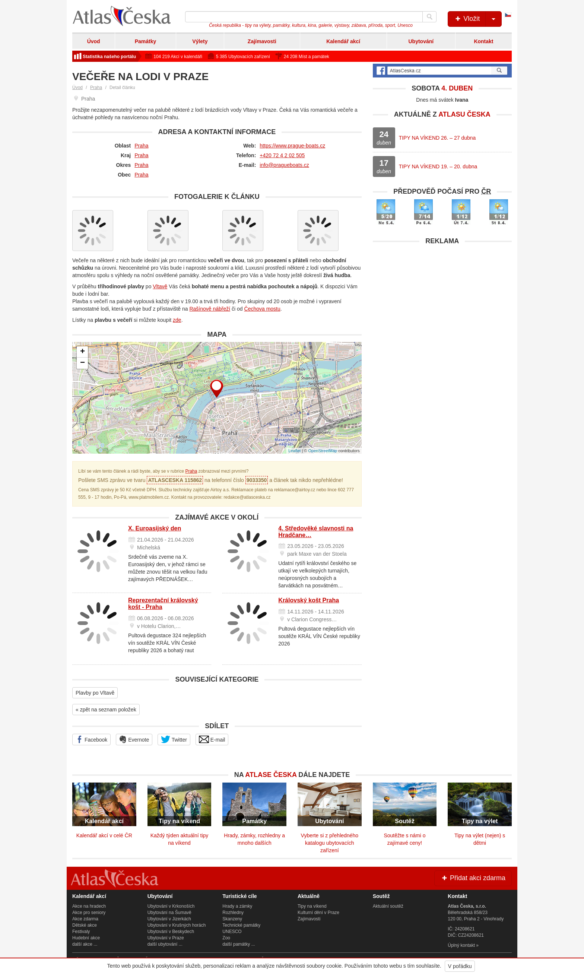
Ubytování (421, 41)
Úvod (93, 41)
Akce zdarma (85, 918)
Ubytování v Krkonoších (171, 906)
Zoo (226, 937)
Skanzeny (232, 918)
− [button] (82, 363)
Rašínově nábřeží (209, 309)
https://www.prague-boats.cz (292, 146)
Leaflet (294, 450)
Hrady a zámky (237, 906)
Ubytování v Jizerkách (169, 918)
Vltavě (160, 286)
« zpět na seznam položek (106, 710)
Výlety (199, 41)
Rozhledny (233, 912)
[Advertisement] (442, 301)
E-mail (212, 739)
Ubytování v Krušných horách (176, 925)
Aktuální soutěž (388, 906)
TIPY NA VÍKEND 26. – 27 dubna (437, 138)
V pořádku (460, 966)
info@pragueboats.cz (284, 165)
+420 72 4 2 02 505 (282, 155)
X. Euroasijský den (154, 528)
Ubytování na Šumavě (169, 912)
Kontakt (483, 41)
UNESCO (231, 931)
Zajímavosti (262, 41)
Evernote (134, 739)
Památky (145, 41)
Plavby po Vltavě (95, 693)
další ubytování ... (164, 944)
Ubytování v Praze (165, 937)
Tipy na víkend (312, 906)
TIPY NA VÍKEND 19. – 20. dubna (438, 166)
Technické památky (241, 925)
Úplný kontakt (461, 945)
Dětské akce (84, 925)
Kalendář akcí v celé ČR (104, 835)
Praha (96, 87)
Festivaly (81, 931)
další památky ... (238, 944)
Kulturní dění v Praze (318, 912)
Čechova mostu (262, 309)
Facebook (91, 739)
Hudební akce (86, 937)
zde (177, 320)
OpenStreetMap (322, 450)
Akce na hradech (89, 906)
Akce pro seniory (88, 912)
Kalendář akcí (343, 41)
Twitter (174, 739)
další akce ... (84, 944)
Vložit (477, 19)
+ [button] (82, 352)
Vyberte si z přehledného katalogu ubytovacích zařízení (329, 842)
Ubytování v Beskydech (170, 931)
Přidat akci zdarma (473, 878)
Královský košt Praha (308, 600)
